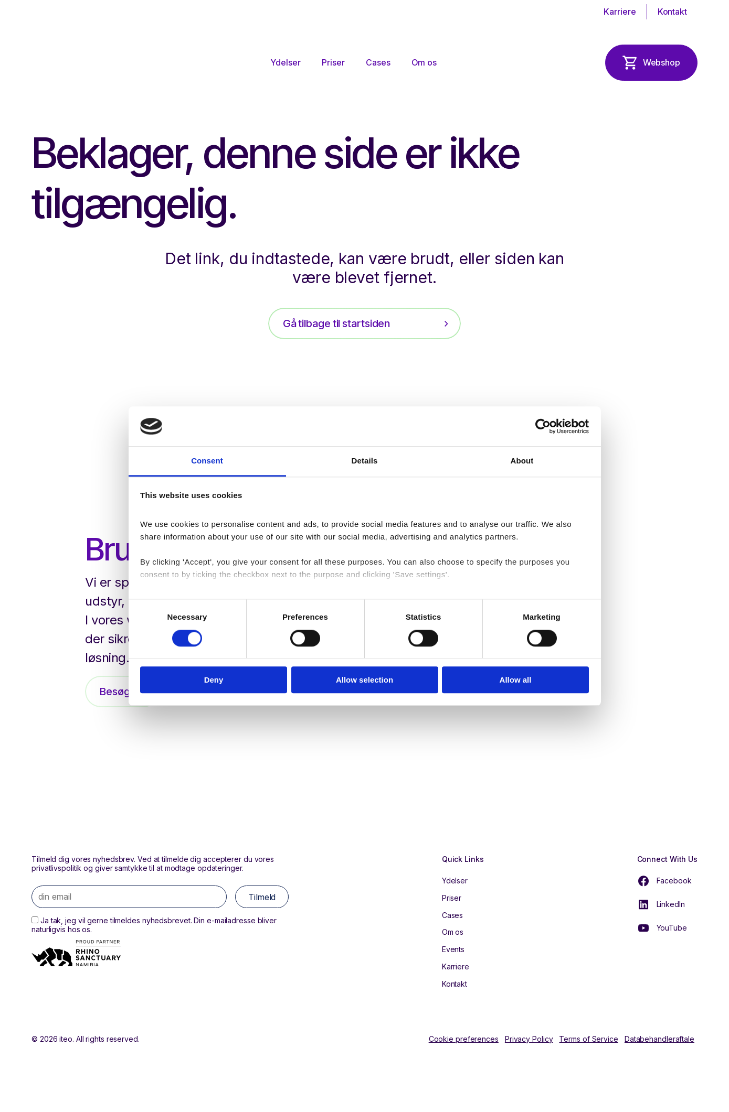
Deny (214, 679)
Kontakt (672, 11)
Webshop (661, 62)
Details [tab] (365, 461)
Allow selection (364, 679)
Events (453, 949)
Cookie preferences (464, 1039)
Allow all (516, 679)
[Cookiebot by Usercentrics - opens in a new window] (543, 426)
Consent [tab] (207, 461)
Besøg (115, 691)
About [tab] (522, 461)
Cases (378, 62)
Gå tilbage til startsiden (336, 323)
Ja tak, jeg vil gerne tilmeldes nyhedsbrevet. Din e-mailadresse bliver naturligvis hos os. (154, 925)
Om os (424, 62)
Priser (333, 62)
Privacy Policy (529, 1039)
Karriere (620, 11)
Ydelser (286, 62)
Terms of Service (588, 1039)
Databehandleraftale (659, 1039)
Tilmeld (262, 897)
